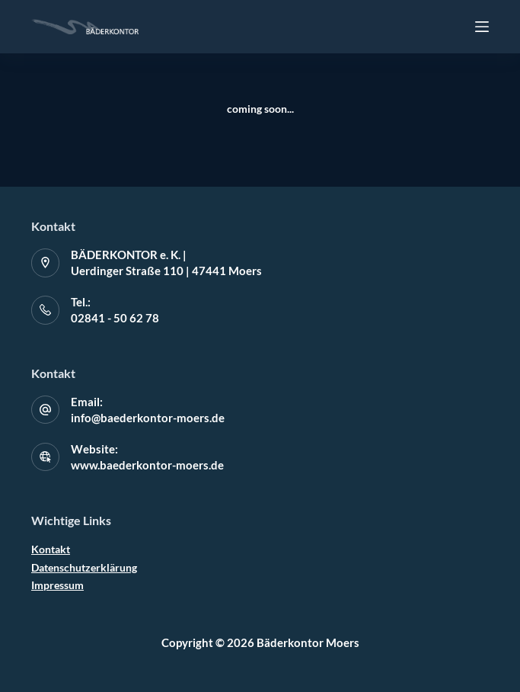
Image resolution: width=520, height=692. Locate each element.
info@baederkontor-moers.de (148, 417)
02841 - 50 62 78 (115, 318)
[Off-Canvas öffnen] (482, 27)
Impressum (57, 584)
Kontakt (50, 549)
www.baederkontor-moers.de (147, 465)
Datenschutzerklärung (84, 567)
